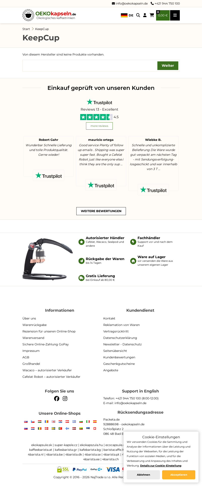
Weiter (168, 66)
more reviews (99, 125)
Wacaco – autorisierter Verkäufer (47, 370)
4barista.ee (91, 459)
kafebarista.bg (90, 450)
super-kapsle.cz (66, 445)
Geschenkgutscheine (119, 364)
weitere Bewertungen (101, 211)
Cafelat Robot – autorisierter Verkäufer (51, 377)
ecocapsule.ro (115, 445)
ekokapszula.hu (91, 445)
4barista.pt (111, 454)
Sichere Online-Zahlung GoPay (45, 344)
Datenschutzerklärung (120, 338)
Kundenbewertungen (119, 357)
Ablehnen (143, 474)
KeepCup (42, 29)
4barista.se (93, 454)
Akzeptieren (178, 474)
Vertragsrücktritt (116, 331)
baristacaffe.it (113, 450)
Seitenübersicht (115, 351)
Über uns (29, 318)
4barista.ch (110, 459)
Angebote (110, 370)
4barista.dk (73, 454)
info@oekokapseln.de (130, 3)
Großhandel (31, 364)
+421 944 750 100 (165, 3)
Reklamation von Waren (121, 325)
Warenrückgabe (34, 325)
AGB (25, 357)
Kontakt (109, 318)
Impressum (31, 351)
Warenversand (33, 338)
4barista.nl (36, 454)
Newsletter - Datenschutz (122, 344)
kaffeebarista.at (40, 450)
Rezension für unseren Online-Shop (48, 331)
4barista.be (54, 454)
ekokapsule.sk (41, 445)
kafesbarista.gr (66, 450)
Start (26, 29)
